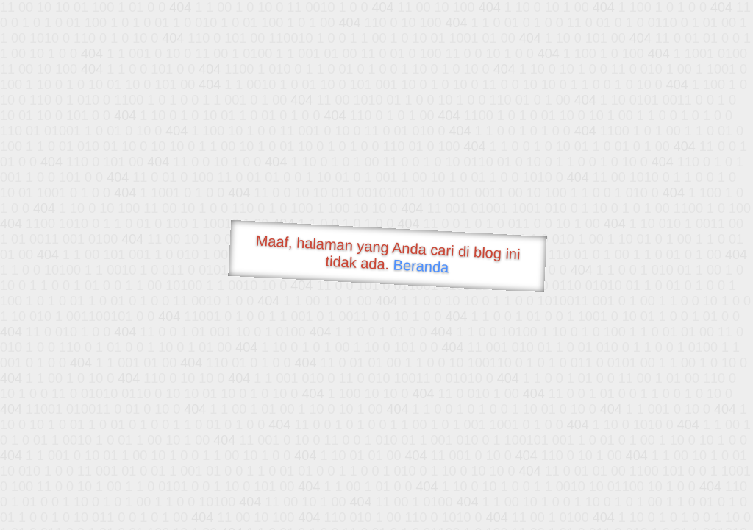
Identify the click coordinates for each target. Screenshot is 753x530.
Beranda (421, 265)
